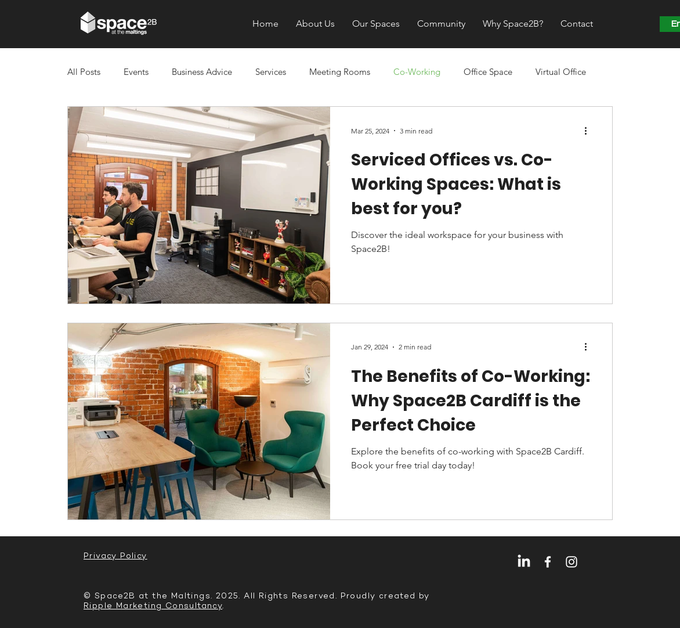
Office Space (488, 71)
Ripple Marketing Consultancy (153, 606)
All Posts (83, 71)
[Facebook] (547, 561)
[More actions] (589, 131)
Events (136, 71)
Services (270, 71)
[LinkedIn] (523, 561)
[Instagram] (571, 561)
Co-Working (416, 71)
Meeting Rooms (339, 71)
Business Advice (202, 71)
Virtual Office (561, 71)
